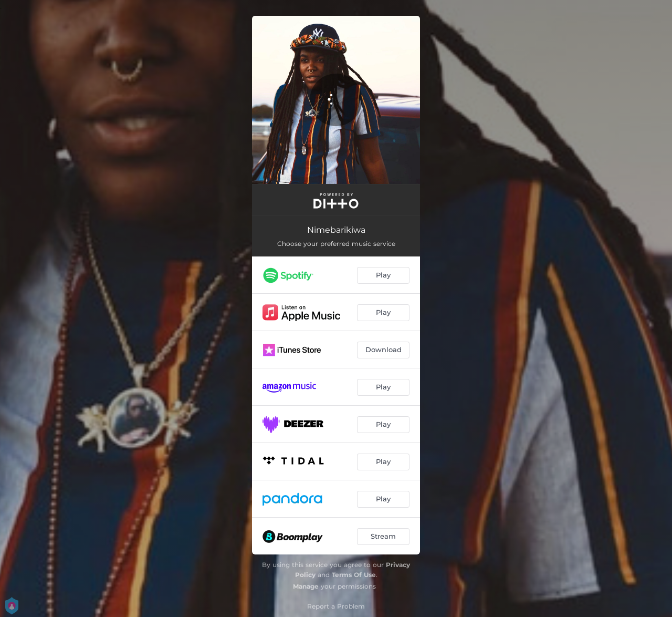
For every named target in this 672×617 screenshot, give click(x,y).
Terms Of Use (354, 575)
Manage (306, 586)
